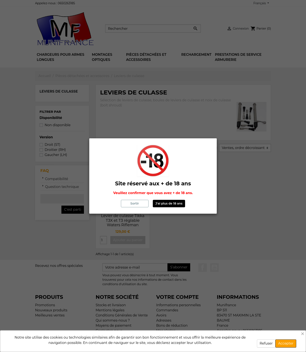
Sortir (134, 203)
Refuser (266, 343)
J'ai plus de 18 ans (169, 203)
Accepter (285, 343)
